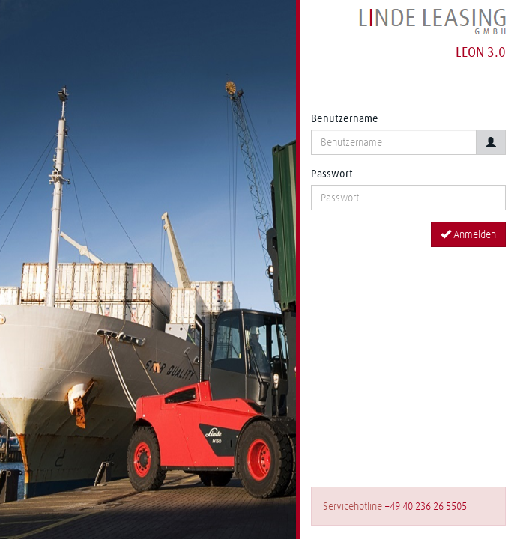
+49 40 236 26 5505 (425, 506)
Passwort (332, 173)
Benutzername (344, 118)
